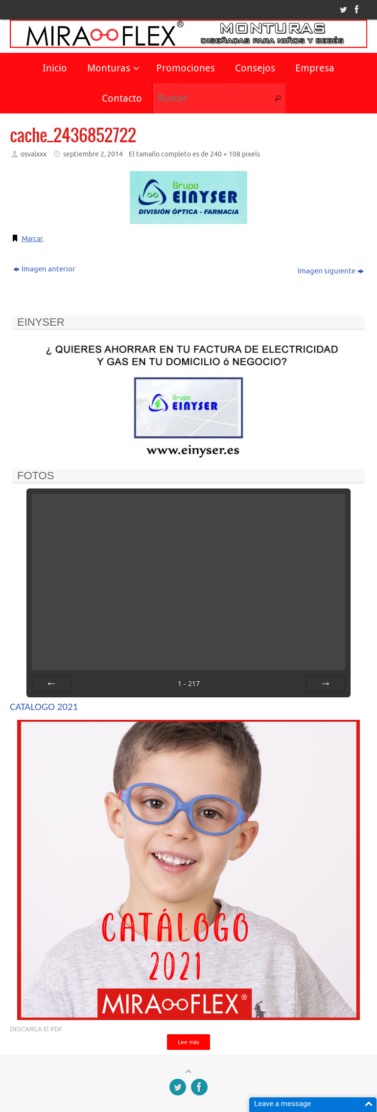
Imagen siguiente (331, 271)
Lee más (188, 1042)
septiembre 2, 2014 (93, 154)
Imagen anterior (44, 269)
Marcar (33, 239)
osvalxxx (34, 154)
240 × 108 (225, 154)
